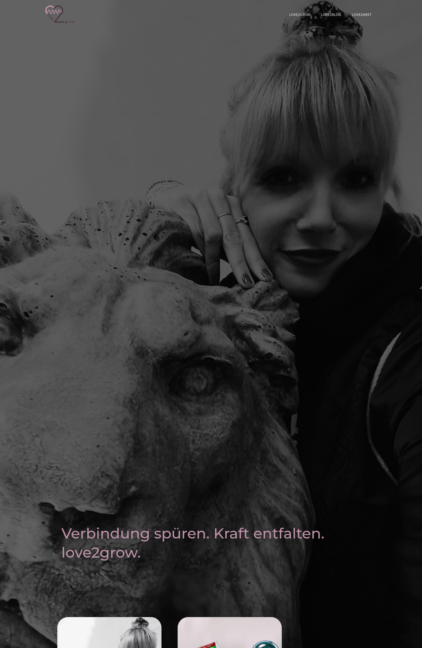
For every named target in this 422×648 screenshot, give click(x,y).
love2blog (331, 14)
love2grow (299, 14)
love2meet (361, 14)
